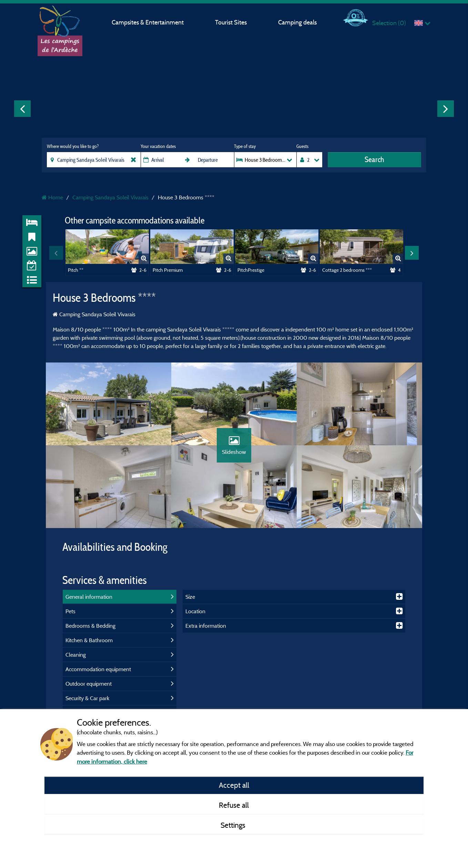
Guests (302, 146)
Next (445, 108)
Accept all (234, 785)
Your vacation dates (158, 146)
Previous (22, 108)
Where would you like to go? (73, 146)
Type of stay (245, 146)
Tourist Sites (231, 22)
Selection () (389, 23)
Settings (234, 825)
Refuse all (234, 805)
